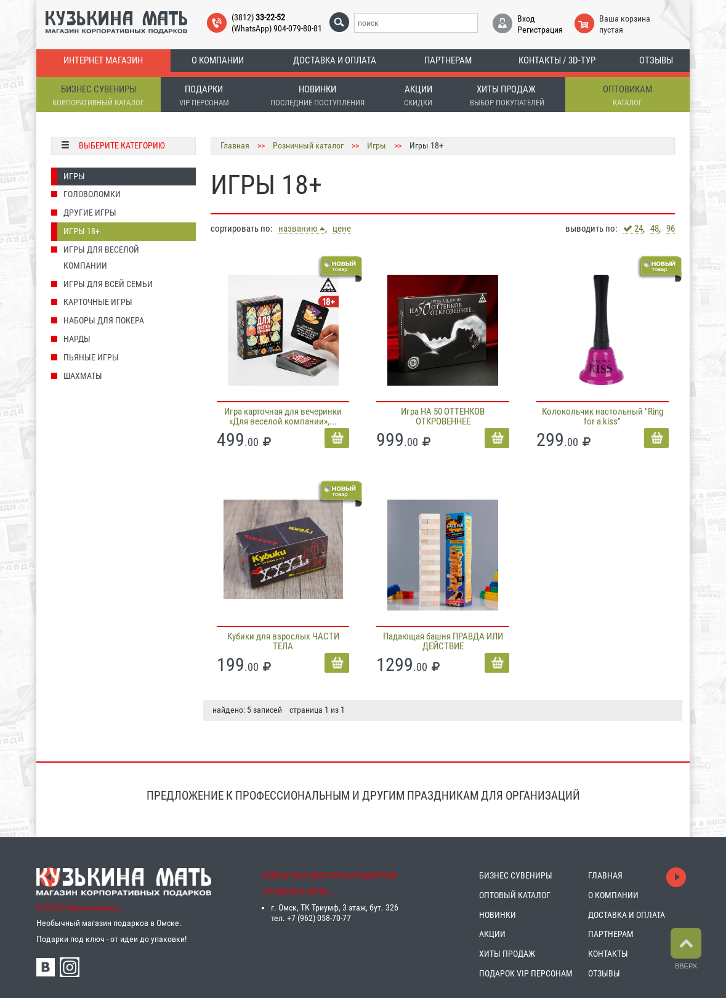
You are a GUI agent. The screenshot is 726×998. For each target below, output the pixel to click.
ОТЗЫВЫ (604, 973)
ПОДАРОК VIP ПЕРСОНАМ (526, 973)
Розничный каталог (308, 145)
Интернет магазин (103, 60)
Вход (526, 18)
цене (342, 228)
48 (654, 228)
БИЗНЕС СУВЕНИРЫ (515, 875)
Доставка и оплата (334, 60)
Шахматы (82, 376)
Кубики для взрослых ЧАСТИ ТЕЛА (283, 641)
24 (633, 228)
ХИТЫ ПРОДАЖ (507, 954)
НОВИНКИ (497, 915)
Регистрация (540, 29)
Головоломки (92, 194)
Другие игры (89, 212)
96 (670, 228)
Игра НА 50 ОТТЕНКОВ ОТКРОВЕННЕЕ (443, 416)
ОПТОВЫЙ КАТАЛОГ (515, 895)
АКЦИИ (492, 934)
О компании (218, 60)
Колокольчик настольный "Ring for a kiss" (602, 416)
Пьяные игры (91, 357)
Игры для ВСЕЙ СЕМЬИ (108, 284)
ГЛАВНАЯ (605, 875)
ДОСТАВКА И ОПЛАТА (626, 915)
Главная (234, 145)
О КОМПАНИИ (613, 895)
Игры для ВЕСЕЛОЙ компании (101, 257)
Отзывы (656, 60)
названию (301, 228)
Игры (74, 176)
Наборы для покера (103, 320)
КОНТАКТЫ (608, 954)
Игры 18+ (81, 231)
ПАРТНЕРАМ (611, 934)
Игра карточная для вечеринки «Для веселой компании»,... (283, 416)
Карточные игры (97, 302)
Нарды (77, 339)
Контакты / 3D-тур (556, 60)
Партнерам (448, 60)
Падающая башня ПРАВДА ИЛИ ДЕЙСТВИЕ (443, 641)
